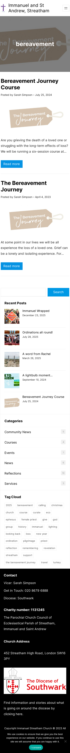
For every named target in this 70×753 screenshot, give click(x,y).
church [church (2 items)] (10, 512)
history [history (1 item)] (22, 526)
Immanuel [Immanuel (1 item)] (37, 526)
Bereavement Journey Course (29, 84)
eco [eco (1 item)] (48, 512)
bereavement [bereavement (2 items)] (25, 505)
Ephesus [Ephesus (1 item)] (11, 519)
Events (9, 453)
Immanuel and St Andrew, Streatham (28, 8)
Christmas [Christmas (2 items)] (57, 505)
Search (58, 292)
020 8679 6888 (36, 590)
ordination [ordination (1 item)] (12, 540)
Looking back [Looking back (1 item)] (13, 533)
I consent (36, 747)
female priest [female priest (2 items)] (29, 519)
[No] (65, 741)
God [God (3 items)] (55, 519)
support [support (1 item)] (27, 555)
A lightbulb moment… (37, 375)
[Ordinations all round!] (11, 338)
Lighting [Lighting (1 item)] (53, 526)
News (8, 463)
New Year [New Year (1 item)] (41, 533)
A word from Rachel (36, 354)
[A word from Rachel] (11, 360)
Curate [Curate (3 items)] (37, 512)
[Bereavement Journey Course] (11, 403)
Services (10, 483)
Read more (12, 164)
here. (19, 714)
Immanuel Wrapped (35, 311)
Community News (17, 432)
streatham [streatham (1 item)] (12, 555)
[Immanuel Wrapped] (11, 317)
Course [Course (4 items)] (23, 512)
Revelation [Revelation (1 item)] (49, 548)
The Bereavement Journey (24, 186)
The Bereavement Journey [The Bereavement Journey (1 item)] (20, 562)
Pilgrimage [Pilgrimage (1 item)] (29, 540)
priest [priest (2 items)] (44, 540)
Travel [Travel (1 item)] (44, 562)
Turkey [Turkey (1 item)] (57, 562)
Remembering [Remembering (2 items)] (30, 548)
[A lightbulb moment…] (11, 381)
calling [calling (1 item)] (42, 505)
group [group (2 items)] (9, 526)
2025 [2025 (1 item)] (9, 505)
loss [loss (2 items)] (28, 533)
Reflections (12, 473)
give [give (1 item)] (44, 519)
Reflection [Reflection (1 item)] (11, 548)
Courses (10, 442)
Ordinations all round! (37, 332)
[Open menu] (66, 8)
